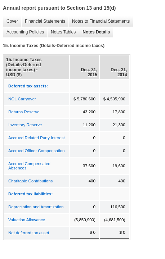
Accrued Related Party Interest (36, 138)
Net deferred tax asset (28, 233)
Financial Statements (43, 21)
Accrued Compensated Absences (29, 166)
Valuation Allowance (26, 220)
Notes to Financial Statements (99, 21)
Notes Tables (61, 32)
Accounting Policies (23, 32)
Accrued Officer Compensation (36, 151)
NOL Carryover (22, 99)
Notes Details (94, 32)
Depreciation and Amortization (35, 207)
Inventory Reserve (25, 125)
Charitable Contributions (30, 181)
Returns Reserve (23, 112)
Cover (10, 21)
